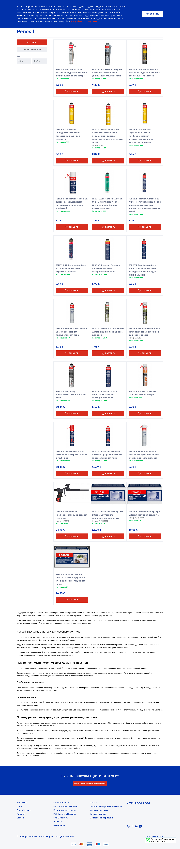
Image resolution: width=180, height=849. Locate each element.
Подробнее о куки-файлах (84, 21)
